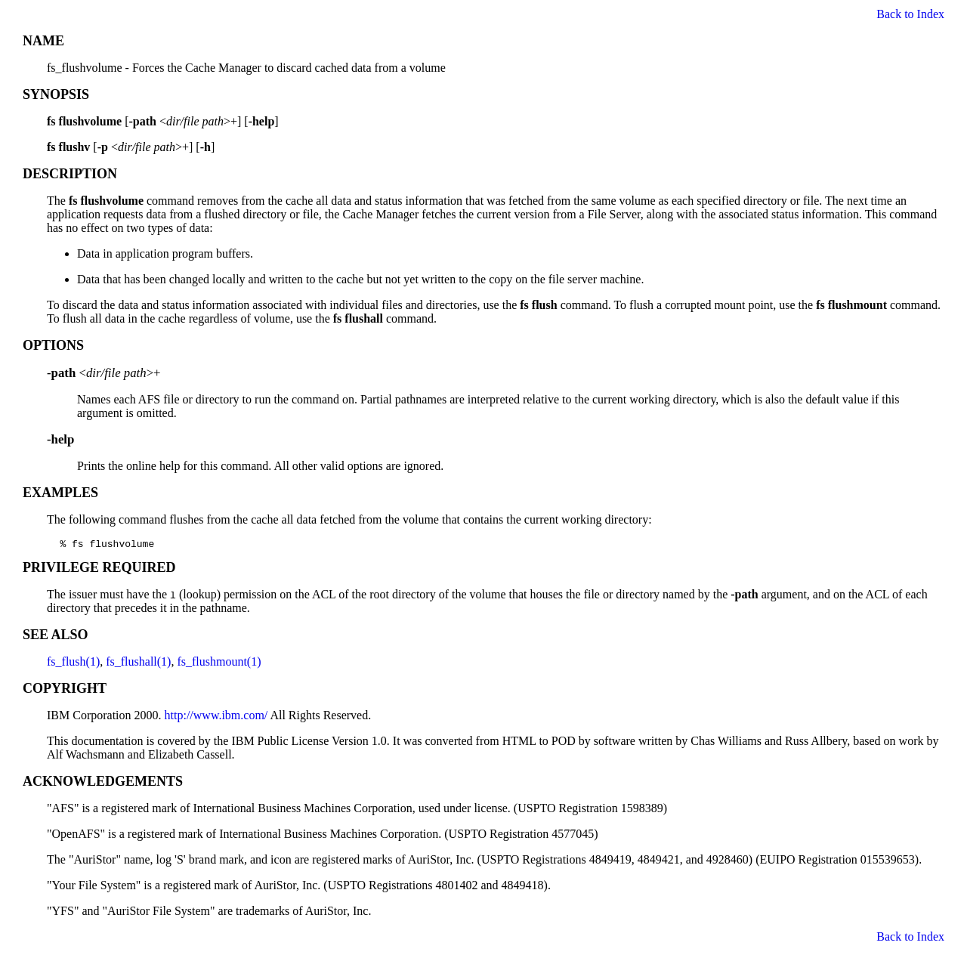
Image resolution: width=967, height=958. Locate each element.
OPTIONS (53, 345)
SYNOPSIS (56, 94)
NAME (43, 40)
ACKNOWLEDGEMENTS (103, 783)
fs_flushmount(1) (219, 663)
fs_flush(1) (73, 663)
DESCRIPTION (70, 173)
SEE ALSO (55, 636)
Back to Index (910, 14)
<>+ (104, 373)
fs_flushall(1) (138, 663)
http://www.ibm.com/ (216, 717)
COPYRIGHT (65, 690)
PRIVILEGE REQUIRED (99, 569)
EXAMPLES (60, 492)
